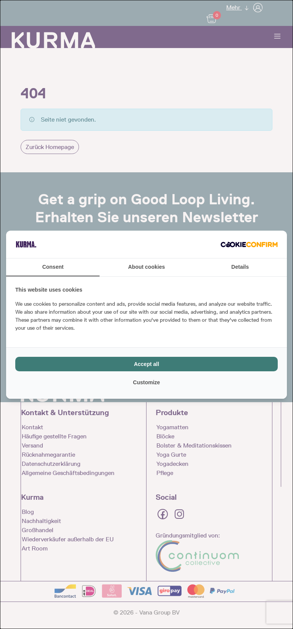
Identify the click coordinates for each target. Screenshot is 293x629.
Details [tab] (240, 267)
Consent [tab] (53, 267)
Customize (146, 382)
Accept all (146, 364)
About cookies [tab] (146, 267)
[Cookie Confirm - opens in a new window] (249, 244)
